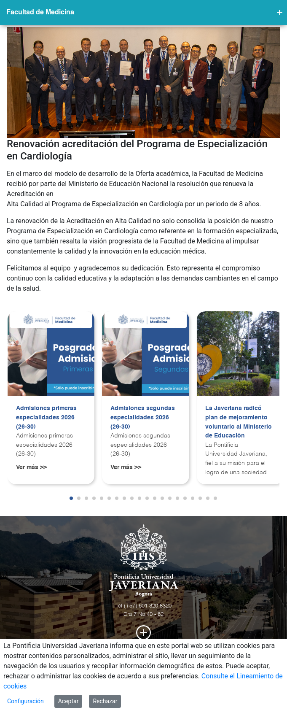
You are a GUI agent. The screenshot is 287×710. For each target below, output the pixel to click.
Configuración (25, 701)
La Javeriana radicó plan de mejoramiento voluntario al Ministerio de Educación (238, 422)
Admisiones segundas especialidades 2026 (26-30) (142, 417)
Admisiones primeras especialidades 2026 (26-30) (46, 417)
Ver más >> (31, 467)
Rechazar (105, 701)
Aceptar (68, 701)
